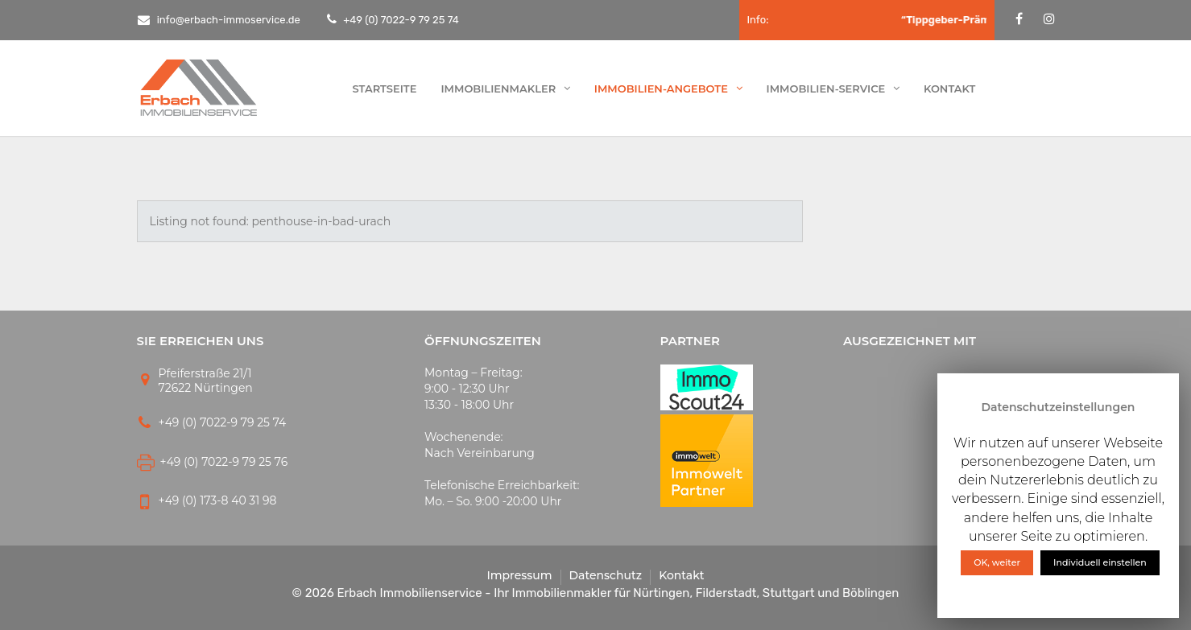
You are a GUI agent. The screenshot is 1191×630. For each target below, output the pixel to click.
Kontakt (950, 88)
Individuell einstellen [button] (1100, 562)
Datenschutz (606, 575)
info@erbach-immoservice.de (219, 20)
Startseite (385, 88)
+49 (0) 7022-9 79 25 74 (400, 20)
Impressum (519, 575)
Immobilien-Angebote (668, 88)
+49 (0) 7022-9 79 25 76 (224, 462)
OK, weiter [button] (997, 562)
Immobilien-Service (833, 88)
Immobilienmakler (504, 88)
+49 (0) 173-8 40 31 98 (218, 500)
